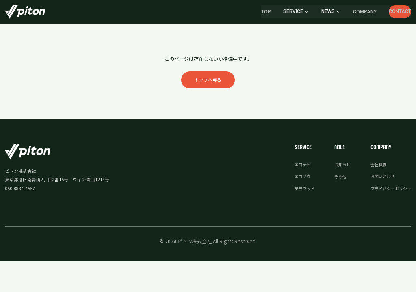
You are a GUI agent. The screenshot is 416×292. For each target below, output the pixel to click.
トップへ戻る (208, 82)
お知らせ (338, 168)
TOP (243, 12)
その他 (335, 179)
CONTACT (389, 12)
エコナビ (296, 168)
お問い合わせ (379, 179)
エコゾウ (296, 179)
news (305, 12)
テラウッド (298, 192)
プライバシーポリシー (388, 192)
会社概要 (375, 168)
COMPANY (343, 12)
